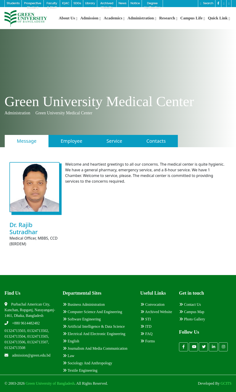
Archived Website (156, 312)
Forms (147, 341)
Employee (71, 141)
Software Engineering (82, 319)
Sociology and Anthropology (87, 363)
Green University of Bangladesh (49, 383)
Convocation (152, 304)
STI (145, 319)
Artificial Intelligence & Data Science (94, 326)
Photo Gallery (192, 319)
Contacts (156, 141)
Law (68, 356)
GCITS (226, 383)
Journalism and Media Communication (95, 348)
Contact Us (190, 304)
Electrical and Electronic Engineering (94, 334)
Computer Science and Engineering (92, 312)
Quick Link (219, 18)
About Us (68, 18)
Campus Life (192, 18)
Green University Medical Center (63, 113)
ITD (146, 326)
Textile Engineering (80, 370)
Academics (114, 18)
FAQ (146, 334)
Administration (141, 18)
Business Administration (84, 304)
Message (26, 141)
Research (168, 18)
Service (114, 141)
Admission (90, 18)
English (71, 341)
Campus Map (191, 312)
